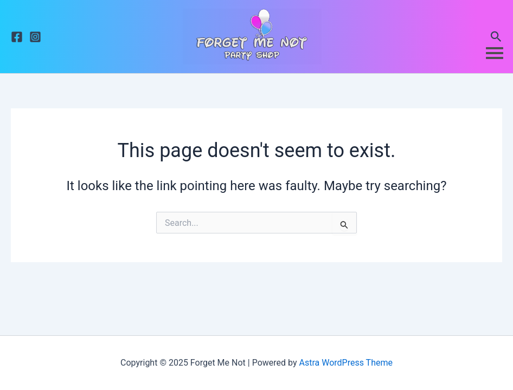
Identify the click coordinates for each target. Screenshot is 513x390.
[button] (496, 37)
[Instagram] (35, 37)
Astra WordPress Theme (345, 363)
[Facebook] (17, 37)
